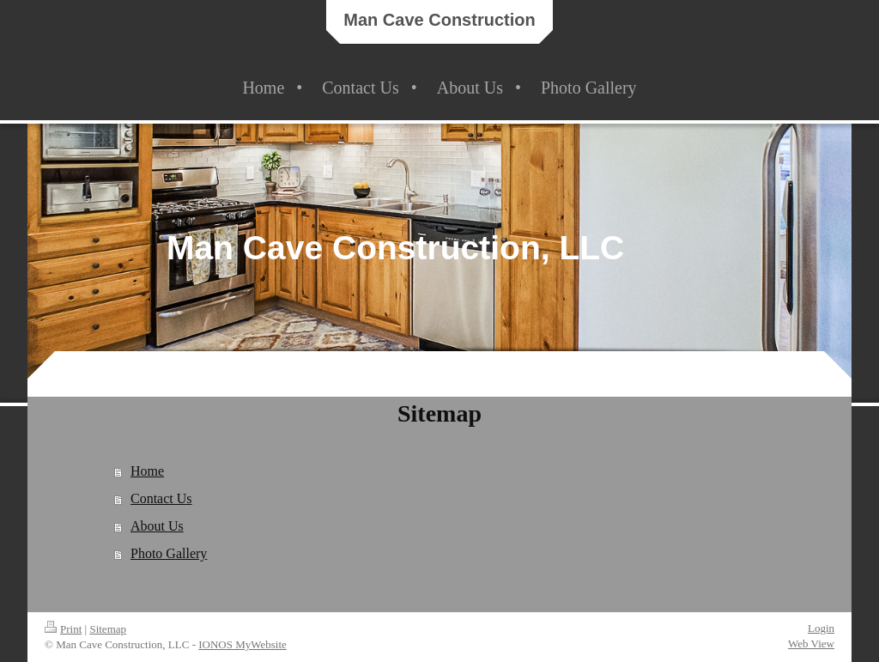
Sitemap (107, 629)
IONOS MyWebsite (242, 644)
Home (147, 471)
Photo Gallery (168, 553)
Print (63, 629)
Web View (811, 643)
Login (821, 628)
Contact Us (161, 498)
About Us (157, 526)
